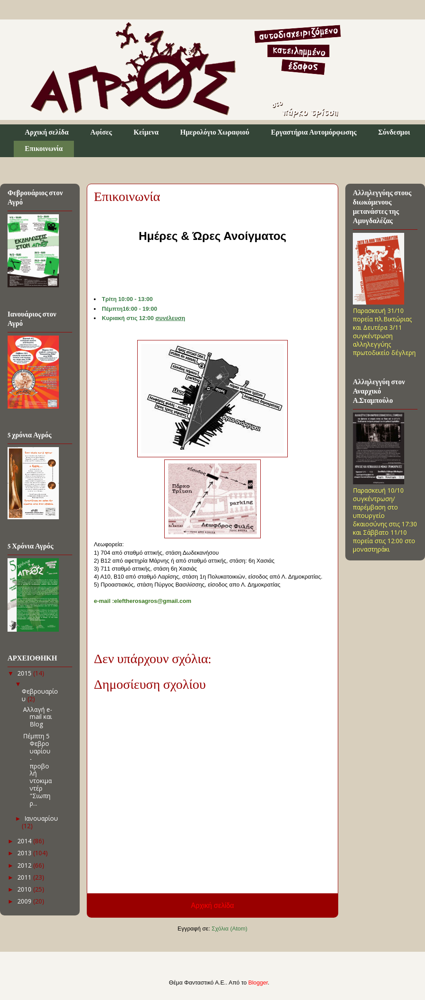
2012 (25, 865)
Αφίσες (101, 132)
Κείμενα (146, 132)
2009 (25, 901)
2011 (25, 877)
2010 (25, 889)
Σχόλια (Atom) (229, 928)
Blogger (258, 982)
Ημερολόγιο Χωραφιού (214, 132)
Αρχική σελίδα (47, 132)
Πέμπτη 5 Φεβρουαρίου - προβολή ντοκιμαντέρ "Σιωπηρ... (37, 769)
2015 (25, 673)
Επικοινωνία (44, 149)
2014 (25, 841)
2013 (25, 853)
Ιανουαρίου (41, 818)
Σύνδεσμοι (394, 132)
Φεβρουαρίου (40, 695)
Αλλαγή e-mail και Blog (37, 717)
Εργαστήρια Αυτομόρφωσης (313, 132)
